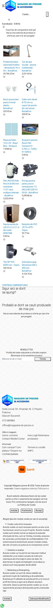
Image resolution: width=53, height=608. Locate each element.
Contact (6, 438)
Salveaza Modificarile (39, 599)
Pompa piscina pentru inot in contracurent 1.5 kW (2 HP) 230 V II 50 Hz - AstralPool (30, 187)
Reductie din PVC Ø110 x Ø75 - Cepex (29, 227)
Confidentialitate (10, 454)
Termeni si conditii (36, 447)
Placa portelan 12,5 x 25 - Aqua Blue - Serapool (10, 143)
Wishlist (14, 438)
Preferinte (26, 510)
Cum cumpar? (9, 447)
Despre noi (16, 450)
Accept (39, 510)
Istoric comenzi (10, 435)
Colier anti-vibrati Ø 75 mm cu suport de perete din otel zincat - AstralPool (29, 105)
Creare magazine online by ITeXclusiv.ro (31, 488)
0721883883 (8, 420)
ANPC (30, 450)
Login (35, 435)
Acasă (29, 291)
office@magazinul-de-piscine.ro (18, 425)
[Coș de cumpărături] (11, 21)
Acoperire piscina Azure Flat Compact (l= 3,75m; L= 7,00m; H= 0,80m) (29, 146)
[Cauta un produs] (47, 14)
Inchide (14, 510)
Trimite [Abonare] (43, 359)
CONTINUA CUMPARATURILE (15, 285)
